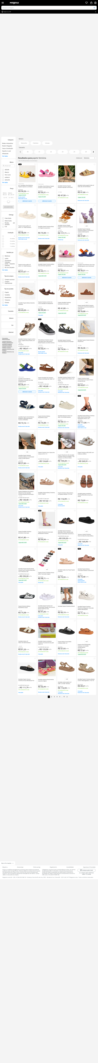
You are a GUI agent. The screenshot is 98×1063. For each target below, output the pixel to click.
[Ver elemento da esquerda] (20, 152)
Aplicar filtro (8, 207)
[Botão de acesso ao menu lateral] (2, 2)
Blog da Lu (5, 867)
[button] (94, 8)
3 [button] (54, 696)
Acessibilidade (70, 867)
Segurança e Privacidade (89, 867)
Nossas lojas (20, 867)
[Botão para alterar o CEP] (49, 12)
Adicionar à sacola (27, 201)
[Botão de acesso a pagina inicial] (46, 2)
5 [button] (59, 696)
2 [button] (51, 696)
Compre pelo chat (86, 870)
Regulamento (53, 867)
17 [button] (64, 696)
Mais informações (7, 863)
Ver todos (5, 156)
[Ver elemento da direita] (93, 152)
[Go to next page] (67, 697)
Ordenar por (79, 158)
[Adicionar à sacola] (27, 201)
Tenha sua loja (36, 867)
